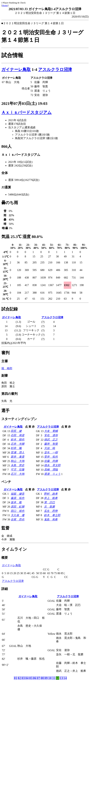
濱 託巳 (49, 502)
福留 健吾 (17, 493)
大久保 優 (17, 515)
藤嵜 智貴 (51, 443)
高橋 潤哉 (51, 469)
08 (42, 678)
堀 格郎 (6, 368)
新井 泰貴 (17, 456)
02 (19, 678)
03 (23, 678)
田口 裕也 (17, 510)
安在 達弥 (51, 435)
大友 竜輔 (51, 430)
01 (15, 678)
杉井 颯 (16, 448)
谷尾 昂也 (17, 519)
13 (61, 678)
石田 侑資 (17, 435)
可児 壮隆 (17, 469)
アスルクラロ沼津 (55, 69)
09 (46, 678)
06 (34, 678)
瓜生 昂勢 (51, 510)
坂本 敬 (16, 502)
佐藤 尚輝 (51, 461)
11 (53, 678)
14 (65, 678)
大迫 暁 (49, 448)
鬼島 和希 (51, 519)
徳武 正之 (51, 439)
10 (50, 678)
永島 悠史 (17, 465)
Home (5, 5)
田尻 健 (16, 430)
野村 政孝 (51, 493)
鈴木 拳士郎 (52, 515)
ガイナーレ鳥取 (16, 69)
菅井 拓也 (51, 456)
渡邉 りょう (52, 473)
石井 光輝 (17, 443)
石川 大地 (17, 473)
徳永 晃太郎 (52, 465)
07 (38, 678)
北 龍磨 (49, 506)
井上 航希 (51, 498)
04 (27, 678)
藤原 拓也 (17, 498)
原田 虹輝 (17, 506)
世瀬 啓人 (17, 452)
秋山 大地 (17, 461)
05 (30, 678)
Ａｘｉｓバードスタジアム (26, 112)
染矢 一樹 (51, 452)
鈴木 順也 (17, 439)
